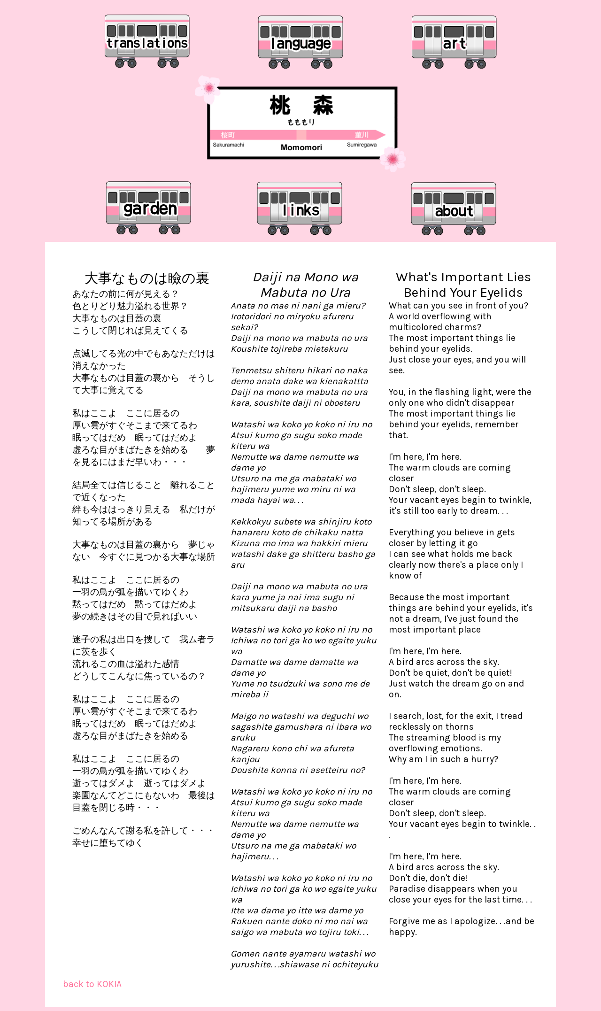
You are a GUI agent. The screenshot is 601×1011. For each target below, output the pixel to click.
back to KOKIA (92, 984)
